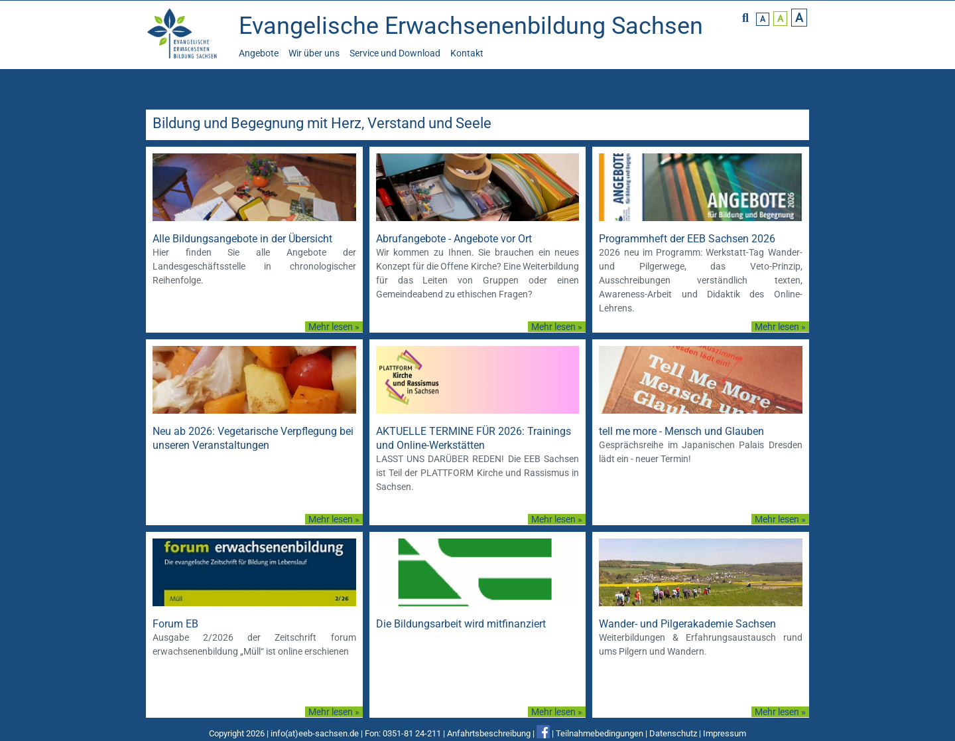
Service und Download (395, 53)
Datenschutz (673, 733)
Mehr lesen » (333, 326)
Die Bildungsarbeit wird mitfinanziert (461, 624)
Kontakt (466, 53)
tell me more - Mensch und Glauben (681, 431)
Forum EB (175, 624)
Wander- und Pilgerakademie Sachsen (687, 624)
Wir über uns (314, 53)
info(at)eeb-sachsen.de (315, 733)
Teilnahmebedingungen (599, 733)
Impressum (724, 733)
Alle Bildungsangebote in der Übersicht (242, 238)
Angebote (259, 53)
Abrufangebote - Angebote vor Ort (454, 238)
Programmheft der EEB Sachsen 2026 (687, 238)
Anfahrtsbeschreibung (489, 733)
